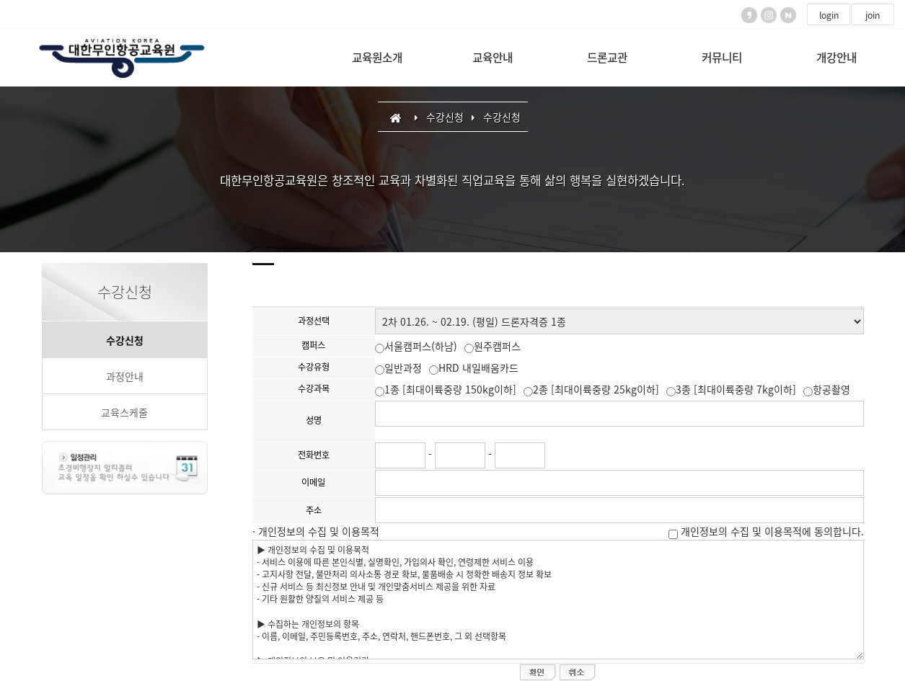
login (829, 15)
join (872, 15)
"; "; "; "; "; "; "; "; (619, 321)
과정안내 (125, 376)
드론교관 (607, 57)
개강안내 (836, 57)
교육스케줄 (124, 412)
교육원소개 (377, 57)
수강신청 (125, 340)
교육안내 (492, 57)
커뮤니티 (722, 57)
